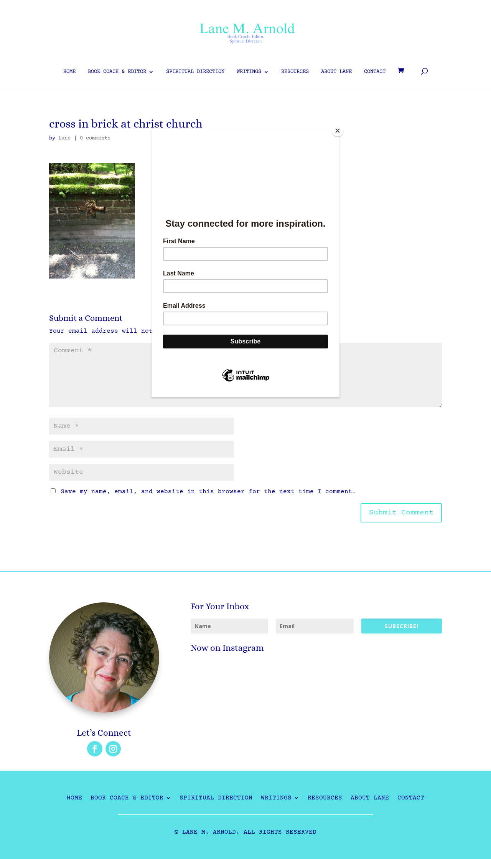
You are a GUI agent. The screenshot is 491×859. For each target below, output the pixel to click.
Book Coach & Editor (117, 72)
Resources (295, 72)
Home (69, 72)
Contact (375, 72)
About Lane (336, 72)
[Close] (337, 130)
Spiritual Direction (195, 72)
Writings (249, 72)
